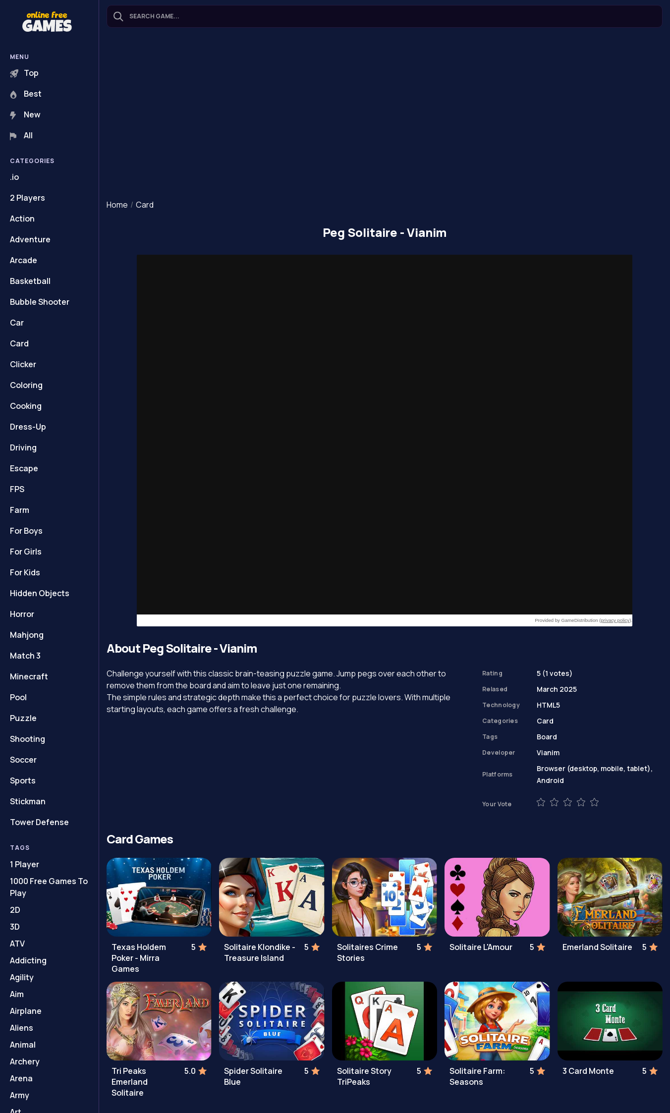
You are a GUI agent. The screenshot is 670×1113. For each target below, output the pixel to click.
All (21, 135)
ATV (17, 943)
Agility (22, 977)
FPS (17, 489)
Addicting (28, 960)
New (25, 114)
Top (24, 72)
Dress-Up (28, 426)
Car (17, 322)
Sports (23, 780)
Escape (24, 468)
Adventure (30, 239)
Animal (23, 1044)
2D (15, 909)
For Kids (25, 572)
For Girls (26, 551)
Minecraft (29, 676)
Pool (18, 697)
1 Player (24, 864)
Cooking (26, 405)
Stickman (28, 801)
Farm (19, 509)
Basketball (30, 281)
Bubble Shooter (39, 301)
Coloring (26, 385)
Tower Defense (39, 822)
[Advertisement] (385, 114)
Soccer (23, 759)
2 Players (27, 197)
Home (117, 204)
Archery (25, 1061)
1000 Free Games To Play (49, 887)
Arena (21, 1078)
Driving (23, 447)
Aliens (21, 1027)
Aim (17, 994)
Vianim (548, 752)
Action (22, 218)
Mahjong (27, 634)
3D (15, 926)
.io (14, 176)
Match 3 (25, 655)
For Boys (26, 530)
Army (19, 1095)
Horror (22, 614)
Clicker (23, 364)
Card (19, 343)
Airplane (26, 1010)
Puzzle (23, 718)
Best (26, 93)
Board (547, 736)
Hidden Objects (39, 593)
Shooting (27, 738)
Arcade (23, 260)
